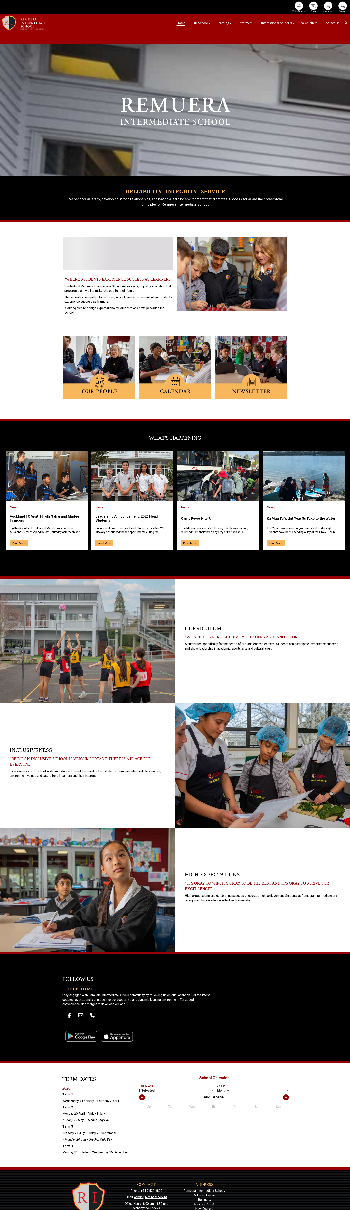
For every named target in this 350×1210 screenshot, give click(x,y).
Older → (175, 557)
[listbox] (176, 1090)
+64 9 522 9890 (151, 1191)
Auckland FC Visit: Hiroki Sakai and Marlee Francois (44, 518)
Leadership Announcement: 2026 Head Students (126, 518)
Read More (18, 543)
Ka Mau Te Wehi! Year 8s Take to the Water (301, 518)
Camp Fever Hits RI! (197, 518)
